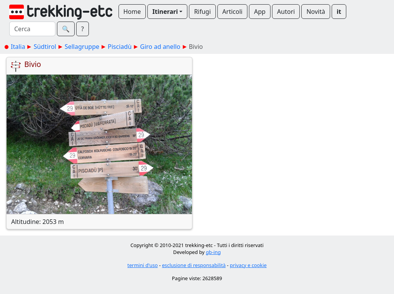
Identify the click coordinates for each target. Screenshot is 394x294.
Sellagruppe (82, 46)
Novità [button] (315, 11)
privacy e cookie (248, 265)
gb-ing (213, 252)
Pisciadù (120, 46)
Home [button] (132, 11)
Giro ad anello (160, 46)
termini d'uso (142, 265)
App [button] (259, 11)
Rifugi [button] (202, 11)
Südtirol (44, 46)
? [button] (82, 29)
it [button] (339, 11)
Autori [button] (286, 11)
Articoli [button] (232, 11)
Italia (18, 46)
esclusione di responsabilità (194, 265)
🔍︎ (66, 29)
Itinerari (165, 11)
